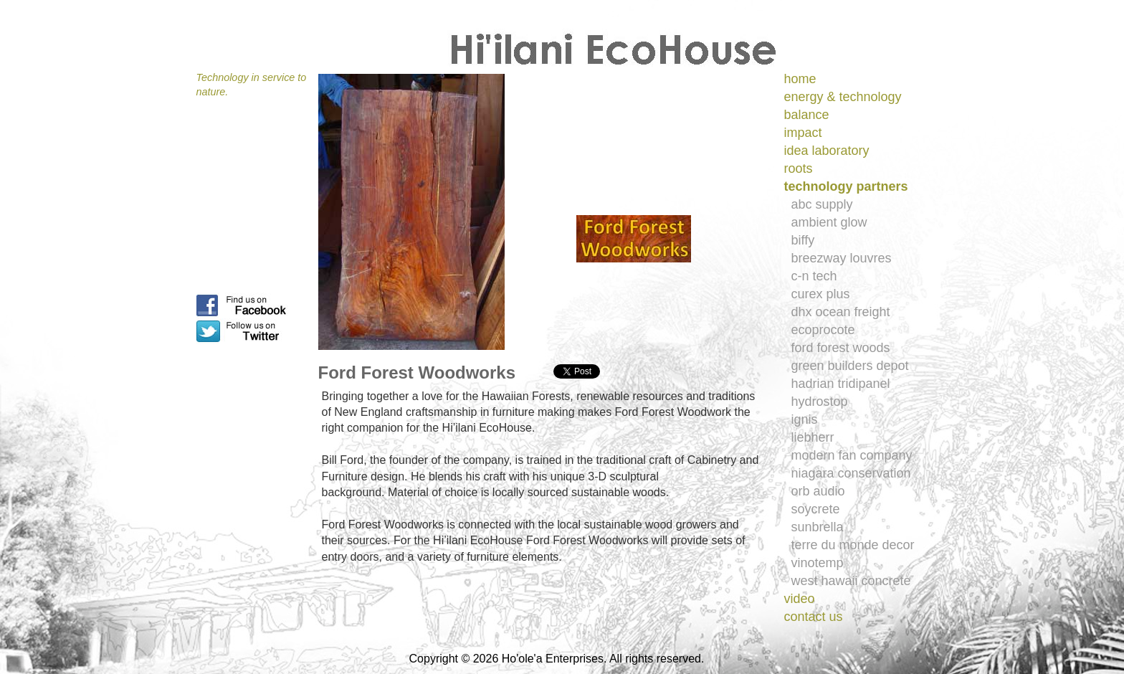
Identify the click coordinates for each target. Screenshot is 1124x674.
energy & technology (843, 97)
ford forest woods (840, 348)
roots (798, 168)
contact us (813, 616)
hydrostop (819, 401)
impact (803, 132)
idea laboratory (827, 150)
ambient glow (829, 222)
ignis (804, 419)
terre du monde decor (853, 545)
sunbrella (817, 527)
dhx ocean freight (840, 312)
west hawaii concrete (851, 581)
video (799, 599)
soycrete (815, 509)
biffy (803, 240)
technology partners (846, 186)
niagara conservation (851, 473)
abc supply (822, 204)
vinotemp (817, 563)
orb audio (818, 491)
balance (806, 115)
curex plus (820, 294)
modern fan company (852, 455)
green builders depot (850, 366)
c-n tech (814, 276)
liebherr (812, 437)
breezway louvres (841, 258)
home (800, 79)
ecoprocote (823, 330)
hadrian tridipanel (840, 383)
